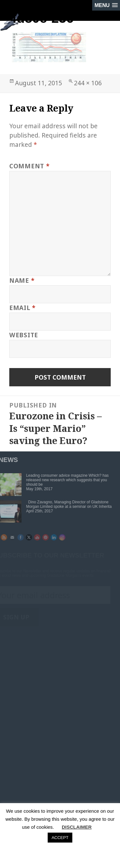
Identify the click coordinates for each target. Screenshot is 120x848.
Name (22, 280)
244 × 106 (88, 83)
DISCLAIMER (77, 827)
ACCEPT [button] (60, 837)
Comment (29, 166)
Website (23, 335)
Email (22, 307)
